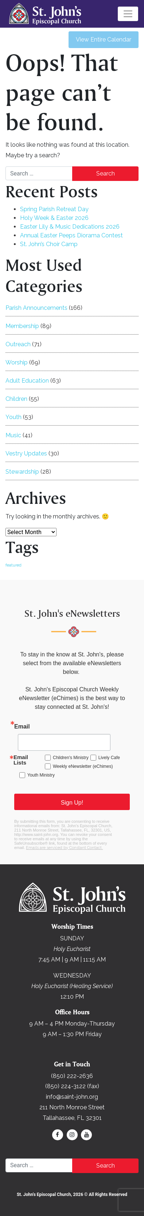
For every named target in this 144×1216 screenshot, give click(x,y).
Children (16, 398)
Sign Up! (72, 803)
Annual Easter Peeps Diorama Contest (71, 235)
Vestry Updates (26, 453)
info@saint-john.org (72, 1096)
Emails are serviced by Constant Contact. (64, 847)
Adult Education (27, 380)
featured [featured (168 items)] (13, 565)
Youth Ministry (41, 775)
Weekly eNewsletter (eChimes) (83, 766)
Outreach (18, 344)
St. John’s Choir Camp (49, 244)
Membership (22, 326)
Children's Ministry (71, 757)
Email (22, 726)
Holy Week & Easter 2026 (54, 217)
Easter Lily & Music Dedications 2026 (70, 226)
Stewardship (22, 471)
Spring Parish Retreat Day (54, 209)
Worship (16, 362)
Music (13, 435)
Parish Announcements (36, 307)
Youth (13, 417)
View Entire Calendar (103, 39)
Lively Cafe (109, 757)
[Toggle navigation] (128, 14)
